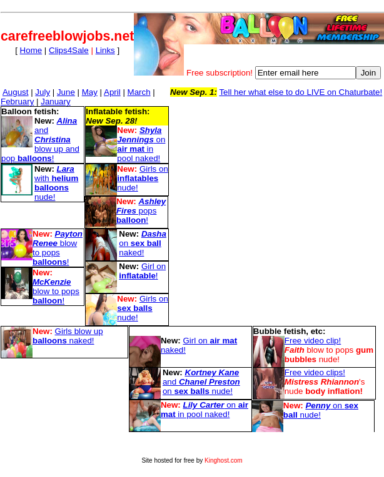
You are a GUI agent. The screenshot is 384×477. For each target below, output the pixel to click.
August (16, 92)
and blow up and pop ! (40, 139)
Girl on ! (142, 271)
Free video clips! (315, 372)
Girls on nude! (142, 178)
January (55, 101)
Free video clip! (313, 340)
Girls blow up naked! (68, 336)
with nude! (56, 183)
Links (105, 50)
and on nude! (201, 382)
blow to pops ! (58, 248)
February (17, 101)
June (66, 92)
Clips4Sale (69, 50)
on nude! (320, 410)
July (42, 92)
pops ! (141, 211)
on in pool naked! (141, 144)
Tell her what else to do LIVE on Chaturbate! (300, 92)
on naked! (142, 243)
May (90, 92)
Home (31, 50)
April (112, 92)
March (139, 92)
